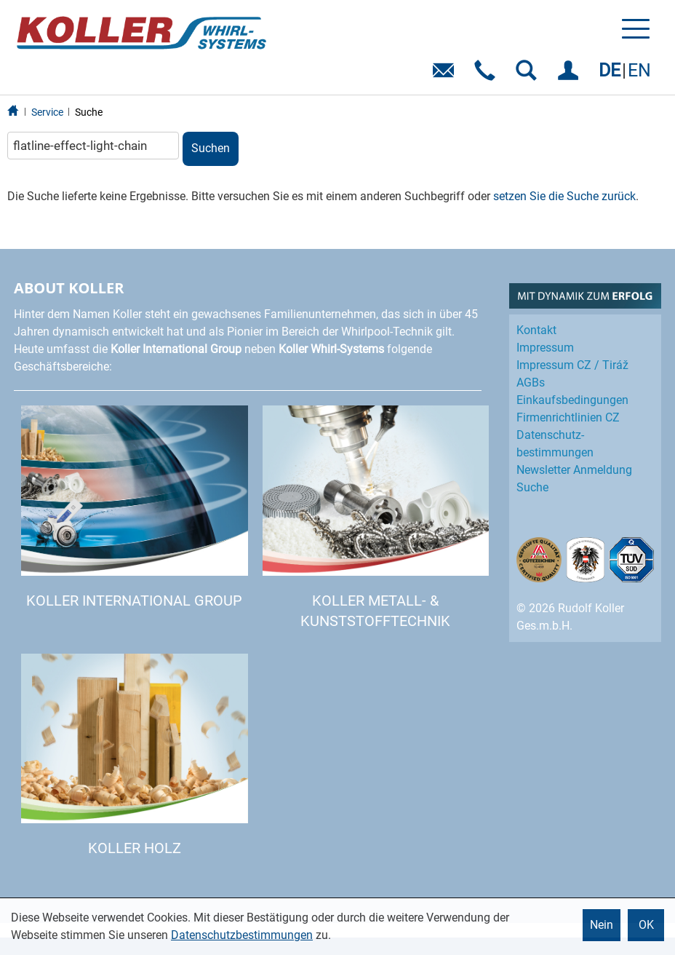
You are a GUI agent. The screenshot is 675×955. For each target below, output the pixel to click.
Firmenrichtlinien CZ (568, 417)
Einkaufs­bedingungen (572, 400)
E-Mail (446, 75)
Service (47, 112)
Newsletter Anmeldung (574, 470)
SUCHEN (529, 75)
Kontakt (536, 330)
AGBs (530, 382)
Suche (89, 112)
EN (639, 70)
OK (646, 925)
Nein (601, 925)
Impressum (545, 347)
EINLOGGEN (570, 75)
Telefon (487, 75)
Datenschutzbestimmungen (242, 935)
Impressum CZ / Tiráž (572, 365)
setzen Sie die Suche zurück (564, 196)
